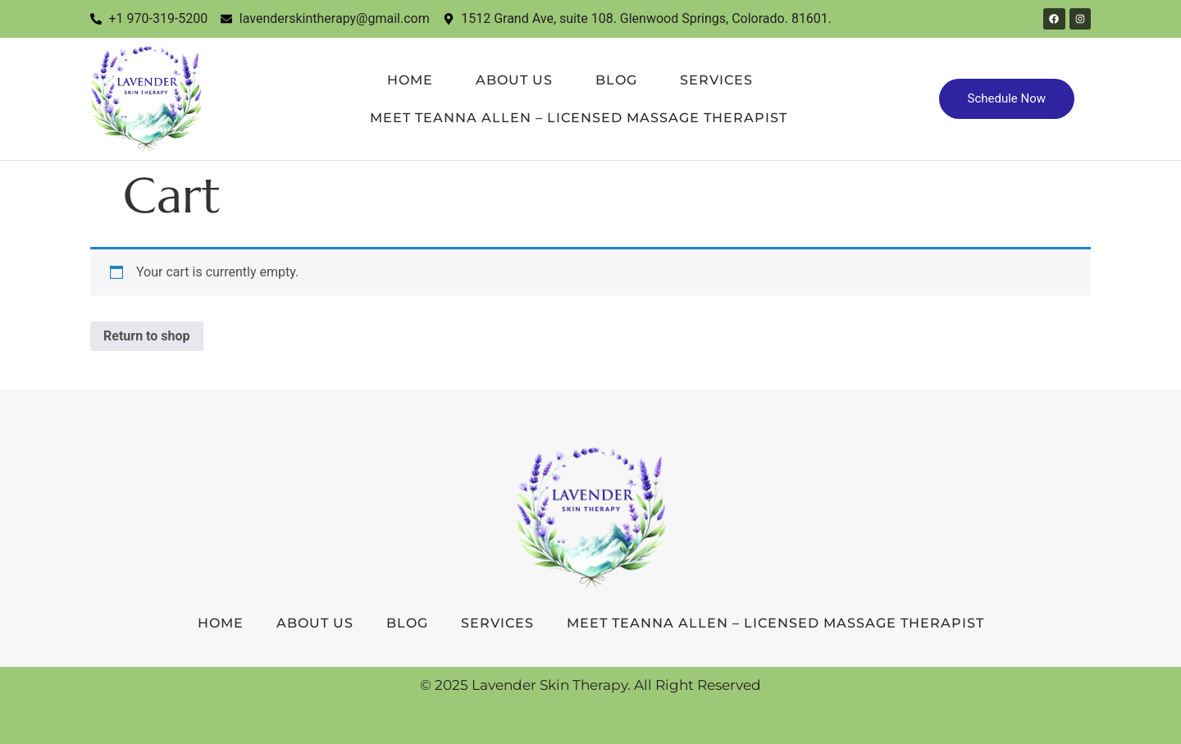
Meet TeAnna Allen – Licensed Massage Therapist (578, 118)
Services (716, 80)
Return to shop (146, 336)
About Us (514, 80)
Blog (616, 80)
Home (410, 80)
